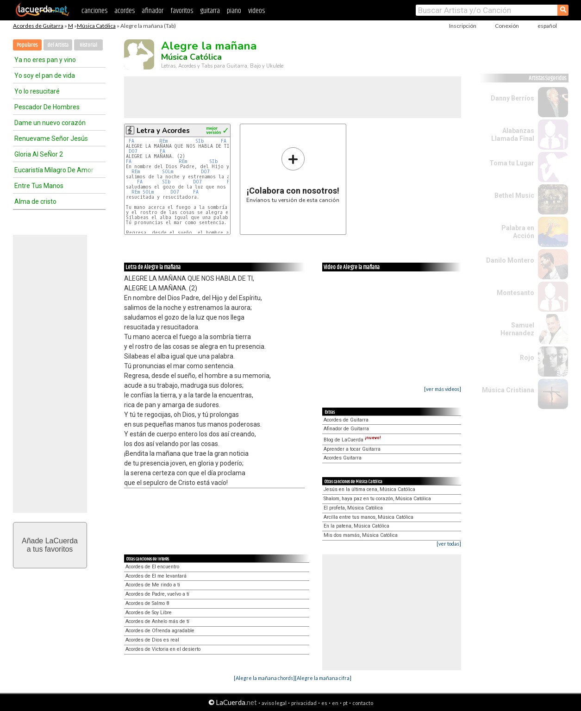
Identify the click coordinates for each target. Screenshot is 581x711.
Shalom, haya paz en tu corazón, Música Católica (377, 499)
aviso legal (274, 703)
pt (345, 703)
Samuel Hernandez (517, 329)
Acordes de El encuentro (152, 567)
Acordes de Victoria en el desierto (162, 649)
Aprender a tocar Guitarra (352, 449)
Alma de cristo (35, 201)
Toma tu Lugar (511, 163)
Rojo (527, 357)
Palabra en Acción (517, 231)
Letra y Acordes (163, 130)
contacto (362, 703)
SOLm (167, 172)
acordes (124, 11)
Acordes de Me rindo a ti (152, 585)
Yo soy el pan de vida (44, 75)
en (335, 703)
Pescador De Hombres (47, 107)
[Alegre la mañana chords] (264, 678)
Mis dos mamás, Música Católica (361, 535)
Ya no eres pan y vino (45, 59)
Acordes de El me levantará (156, 576)
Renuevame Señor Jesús (51, 138)
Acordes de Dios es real (152, 640)
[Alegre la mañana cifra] (323, 678)
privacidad (304, 703)
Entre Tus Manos (38, 185)
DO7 (133, 151)
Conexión (507, 25)
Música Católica (96, 25)
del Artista (58, 45)
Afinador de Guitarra (346, 429)
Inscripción (462, 25)
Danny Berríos (512, 98)
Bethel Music (514, 195)
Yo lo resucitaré (37, 91)
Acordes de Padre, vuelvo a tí (157, 594)
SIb (199, 141)
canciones (94, 11)
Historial (88, 45)
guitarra (210, 11)
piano (234, 11)
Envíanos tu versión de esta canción (292, 175)
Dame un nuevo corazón (50, 122)
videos (256, 11)
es (324, 703)
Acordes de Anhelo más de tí (157, 621)
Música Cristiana (508, 390)
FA (131, 141)
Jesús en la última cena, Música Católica (369, 489)
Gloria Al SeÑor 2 (38, 154)
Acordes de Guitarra (38, 25)
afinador (152, 11)
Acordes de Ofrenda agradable (159, 631)
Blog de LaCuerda (352, 440)
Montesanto (515, 292)
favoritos (181, 11)
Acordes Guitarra (343, 458)
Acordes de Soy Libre (148, 613)
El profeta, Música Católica (353, 508)
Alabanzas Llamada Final (512, 134)
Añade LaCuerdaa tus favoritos (50, 545)
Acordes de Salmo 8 (147, 603)
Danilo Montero (510, 260)
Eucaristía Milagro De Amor (54, 170)
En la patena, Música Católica (356, 526)
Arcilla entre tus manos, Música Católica (368, 517)
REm (163, 141)
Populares (27, 45)
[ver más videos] (442, 389)
